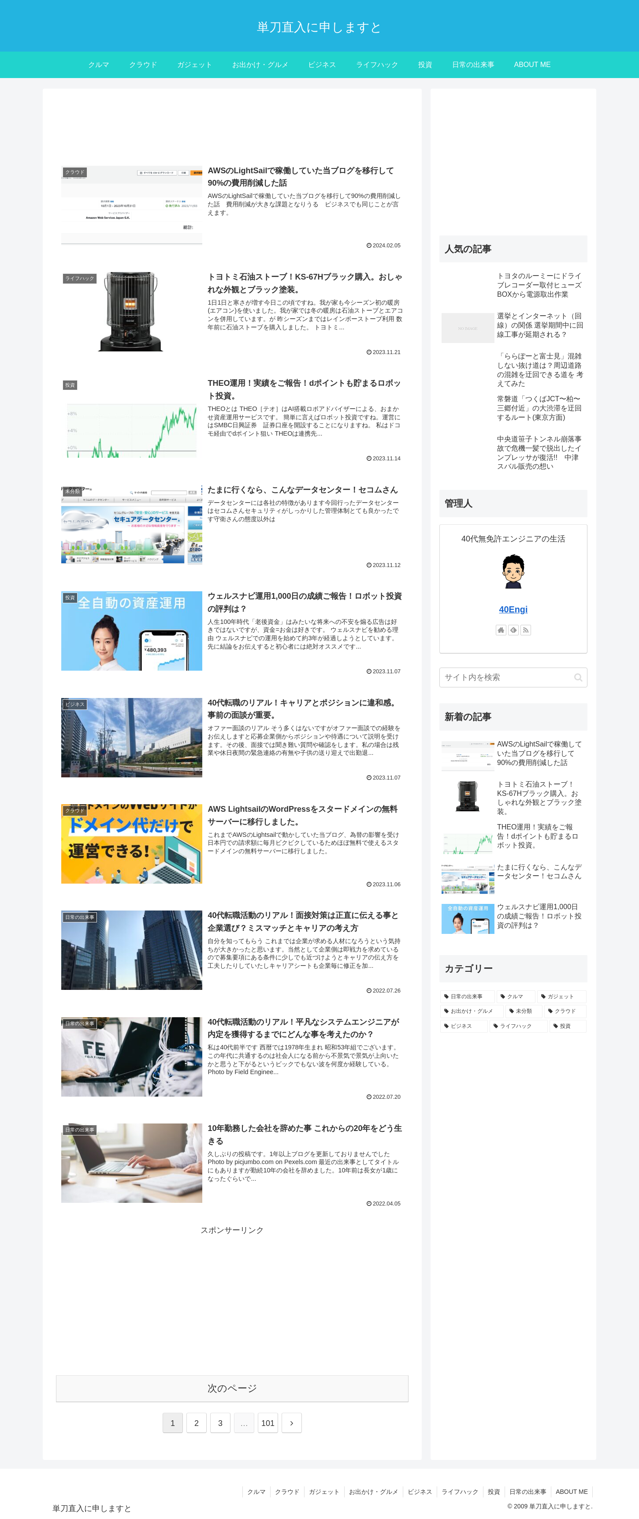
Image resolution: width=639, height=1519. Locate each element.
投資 (494, 1491)
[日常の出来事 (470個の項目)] (467, 997)
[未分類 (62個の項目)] (523, 1011)
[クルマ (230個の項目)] (516, 997)
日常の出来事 (527, 1491)
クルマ (256, 1491)
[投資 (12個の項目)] (568, 1026)
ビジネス (420, 1491)
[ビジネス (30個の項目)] (464, 1026)
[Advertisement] (232, 125)
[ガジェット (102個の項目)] (562, 997)
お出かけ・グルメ (373, 1491)
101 (268, 1423)
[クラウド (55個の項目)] (565, 1011)
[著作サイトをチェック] (501, 630)
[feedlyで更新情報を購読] (513, 630)
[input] (513, 677)
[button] (578, 677)
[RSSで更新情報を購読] (525, 630)
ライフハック (460, 1491)
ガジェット (324, 1491)
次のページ (232, 1388)
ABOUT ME (572, 1491)
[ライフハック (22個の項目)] (519, 1026)
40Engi (513, 609)
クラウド (287, 1491)
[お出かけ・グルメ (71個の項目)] (472, 1011)
